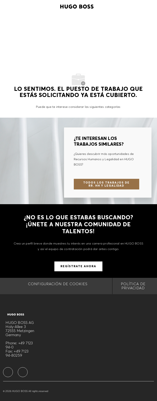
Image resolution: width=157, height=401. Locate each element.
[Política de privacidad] (133, 286)
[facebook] (8, 372)
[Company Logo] (76, 6)
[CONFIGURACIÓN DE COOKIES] (58, 286)
